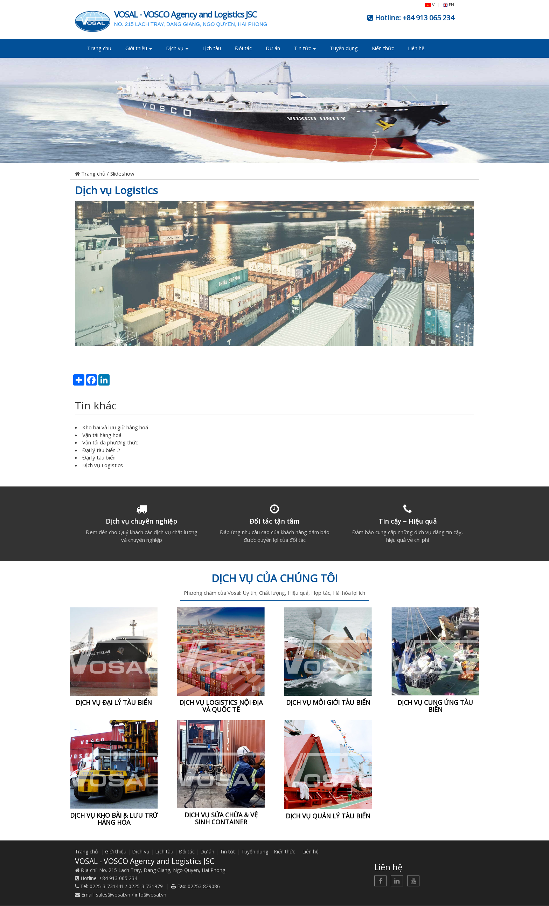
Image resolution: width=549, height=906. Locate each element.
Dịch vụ (177, 48)
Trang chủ (99, 48)
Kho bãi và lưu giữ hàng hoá (115, 427)
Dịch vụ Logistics (116, 190)
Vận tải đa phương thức (110, 442)
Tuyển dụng (344, 48)
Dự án (273, 48)
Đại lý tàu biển (99, 457)
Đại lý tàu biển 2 (101, 450)
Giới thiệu (138, 48)
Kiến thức (383, 48)
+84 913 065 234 (428, 17)
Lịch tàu (211, 48)
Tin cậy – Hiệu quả (407, 521)
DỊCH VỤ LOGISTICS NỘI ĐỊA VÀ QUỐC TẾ (221, 706)
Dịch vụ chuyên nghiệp (142, 521)
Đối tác (243, 48)
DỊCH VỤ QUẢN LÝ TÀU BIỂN (328, 816)
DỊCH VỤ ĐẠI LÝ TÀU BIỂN (114, 703)
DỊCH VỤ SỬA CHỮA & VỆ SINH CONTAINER (221, 818)
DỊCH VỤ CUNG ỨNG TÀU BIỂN (435, 706)
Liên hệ (416, 48)
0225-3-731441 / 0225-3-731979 (126, 887)
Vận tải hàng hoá (101, 434)
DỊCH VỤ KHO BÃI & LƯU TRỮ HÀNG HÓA (114, 819)
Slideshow (122, 173)
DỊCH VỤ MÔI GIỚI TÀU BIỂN (328, 703)
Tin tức (305, 48)
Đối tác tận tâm (275, 521)
